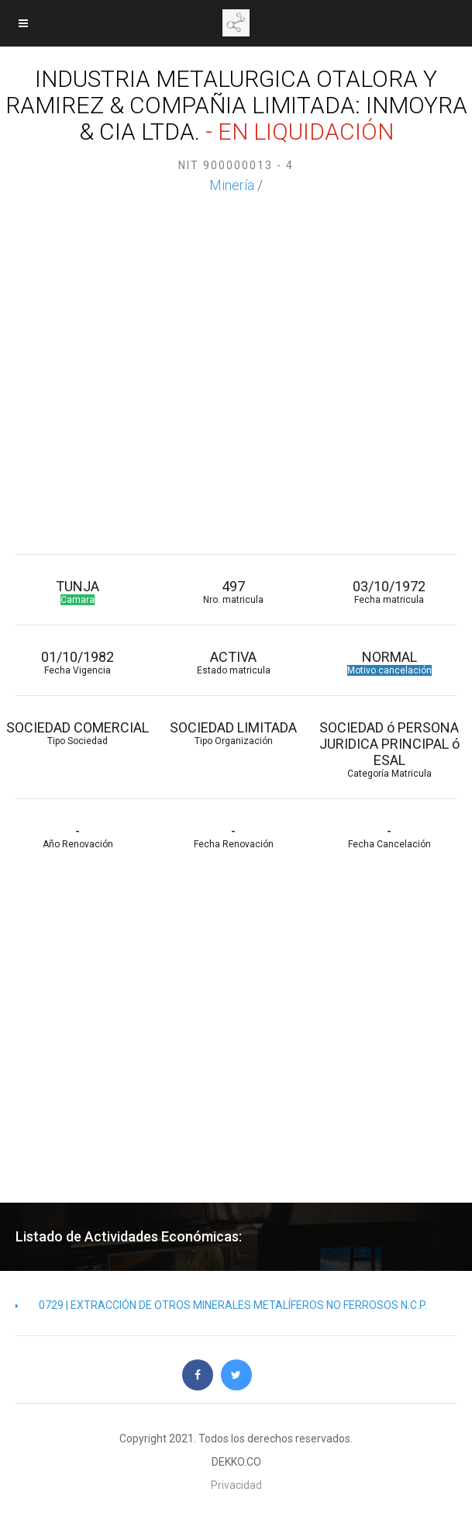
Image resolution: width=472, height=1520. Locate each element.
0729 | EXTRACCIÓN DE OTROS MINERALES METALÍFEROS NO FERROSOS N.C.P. (221, 1305)
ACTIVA (234, 662)
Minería (231, 185)
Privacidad (236, 1485)
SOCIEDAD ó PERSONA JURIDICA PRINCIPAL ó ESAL (389, 749)
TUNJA (78, 591)
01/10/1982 (78, 662)
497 (234, 591)
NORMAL (389, 662)
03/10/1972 (389, 591)
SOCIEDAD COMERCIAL (78, 732)
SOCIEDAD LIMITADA (234, 732)
